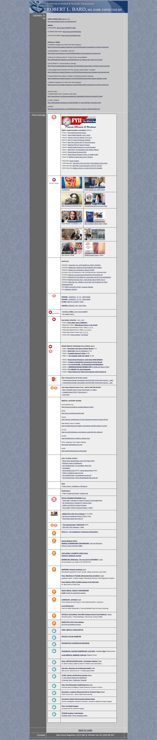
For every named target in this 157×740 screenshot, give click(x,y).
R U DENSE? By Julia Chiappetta (79, 369)
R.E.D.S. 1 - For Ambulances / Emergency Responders (80, 532)
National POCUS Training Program (79, 145)
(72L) (89, 516)
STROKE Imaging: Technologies (72, 713)
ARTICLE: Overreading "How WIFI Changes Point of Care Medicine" (84, 614)
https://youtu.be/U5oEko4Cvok (70, 35)
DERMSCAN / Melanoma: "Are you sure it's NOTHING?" (80, 559)
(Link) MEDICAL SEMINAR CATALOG (74, 655)
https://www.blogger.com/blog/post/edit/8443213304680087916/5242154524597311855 (75, 96)
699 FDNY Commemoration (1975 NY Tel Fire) (87, 166)
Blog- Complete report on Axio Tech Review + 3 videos (79, 390)
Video (104, 651)
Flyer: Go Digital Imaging (70, 706)
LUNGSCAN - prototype (70, 599)
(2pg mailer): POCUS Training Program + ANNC (77, 508)
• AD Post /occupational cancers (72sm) (74, 516)
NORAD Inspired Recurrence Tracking (81, 157)
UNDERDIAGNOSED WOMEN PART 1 (80, 367)
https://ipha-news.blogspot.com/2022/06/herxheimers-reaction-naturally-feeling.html (74, 109)
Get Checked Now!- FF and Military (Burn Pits (76, 466)
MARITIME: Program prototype (72, 569)
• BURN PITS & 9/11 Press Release (73, 514)
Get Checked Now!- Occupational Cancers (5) (76, 475)
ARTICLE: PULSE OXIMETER (71, 636)
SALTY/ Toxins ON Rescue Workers (79, 140)
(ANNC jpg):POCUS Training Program (74, 505)
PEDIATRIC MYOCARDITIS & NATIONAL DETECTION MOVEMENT (89, 277)
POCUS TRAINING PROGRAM (72, 498)
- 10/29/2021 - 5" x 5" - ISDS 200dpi (78, 299)
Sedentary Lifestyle (71, 289)
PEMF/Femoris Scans (94, 254)
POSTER (64, 297)
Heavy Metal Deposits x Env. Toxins (79, 135)
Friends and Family (73, 493)
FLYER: (64, 302)
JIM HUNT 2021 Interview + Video (73, 527)
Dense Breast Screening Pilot (77, 152)
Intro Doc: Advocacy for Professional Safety (76, 668)
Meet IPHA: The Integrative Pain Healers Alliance (83, 150)
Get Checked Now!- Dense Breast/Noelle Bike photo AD (80, 478)
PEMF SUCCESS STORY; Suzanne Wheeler (79, 287)
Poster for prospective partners (76, 593)
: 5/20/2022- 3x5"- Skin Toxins (76, 305)
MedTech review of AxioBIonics (72, 463)
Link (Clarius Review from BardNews (74, 678)
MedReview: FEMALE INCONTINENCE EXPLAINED (85, 267)
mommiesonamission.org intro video (95, 206)
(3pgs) (109, 614)
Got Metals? (66, 468)
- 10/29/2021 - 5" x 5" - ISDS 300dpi (78, 297)
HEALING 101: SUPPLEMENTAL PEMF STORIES (85, 265)
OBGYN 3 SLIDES (73, 302)
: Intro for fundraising (78, 351)
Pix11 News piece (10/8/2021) (77, 322)
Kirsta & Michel (75, 335)
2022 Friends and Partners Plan (72, 205)
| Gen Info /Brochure (82, 543)
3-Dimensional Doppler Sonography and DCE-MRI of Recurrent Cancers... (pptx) (87, 380)
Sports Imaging (74, 161)
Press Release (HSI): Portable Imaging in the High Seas (80, 582)
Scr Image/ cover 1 (68, 314)
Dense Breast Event (68, 470)
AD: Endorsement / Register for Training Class (76, 503)
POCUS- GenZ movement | (70, 546)
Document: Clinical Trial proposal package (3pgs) (78, 699)
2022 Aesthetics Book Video (94, 223)
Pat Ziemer (84, 335)
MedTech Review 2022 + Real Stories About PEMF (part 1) (86, 280)
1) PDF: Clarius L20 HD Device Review (74, 675)
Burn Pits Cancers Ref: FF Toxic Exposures (81, 142)
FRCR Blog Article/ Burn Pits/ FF (72, 519)
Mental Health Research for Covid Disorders (82, 147)
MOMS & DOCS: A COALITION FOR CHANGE (87, 168)
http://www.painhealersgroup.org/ (72, 444)
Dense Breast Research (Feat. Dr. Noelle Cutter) (83, 154)
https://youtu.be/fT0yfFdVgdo (72, 31)
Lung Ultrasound (67, 606)
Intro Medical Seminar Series (77, 133)
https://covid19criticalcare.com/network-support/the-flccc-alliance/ (82, 432)
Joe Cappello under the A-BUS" (79, 356)
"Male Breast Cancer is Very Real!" (86, 325)
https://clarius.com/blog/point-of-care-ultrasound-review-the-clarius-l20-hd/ (85, 419)
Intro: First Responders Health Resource (75, 685)
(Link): (64, 593)
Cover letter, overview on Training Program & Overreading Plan (82, 500)
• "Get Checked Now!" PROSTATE (73, 525)
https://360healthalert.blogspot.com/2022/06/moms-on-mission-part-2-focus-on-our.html (75, 60)
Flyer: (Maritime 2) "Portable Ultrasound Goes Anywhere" (81, 576)
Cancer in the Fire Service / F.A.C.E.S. (80, 137)
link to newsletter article (80, 715)
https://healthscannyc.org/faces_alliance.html (76, 438)
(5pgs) (84, 498)
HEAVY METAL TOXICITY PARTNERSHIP (75, 590)
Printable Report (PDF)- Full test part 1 (74, 392)
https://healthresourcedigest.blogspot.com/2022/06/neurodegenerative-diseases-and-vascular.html (78, 72)
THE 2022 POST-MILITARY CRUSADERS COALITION (90, 163)
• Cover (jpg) (65, 394)
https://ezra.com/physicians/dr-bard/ (73, 413)
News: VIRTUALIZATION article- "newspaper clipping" (80, 661)
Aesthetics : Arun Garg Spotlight (75, 312)
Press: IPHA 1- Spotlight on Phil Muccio (74, 486)
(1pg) (101, 559)
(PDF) (82, 302)
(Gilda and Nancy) (99, 367)
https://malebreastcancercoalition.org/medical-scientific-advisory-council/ (84, 426)
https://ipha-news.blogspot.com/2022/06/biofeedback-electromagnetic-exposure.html (74, 53)
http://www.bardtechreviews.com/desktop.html (62, 21)
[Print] (107, 367)
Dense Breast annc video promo (94, 190)
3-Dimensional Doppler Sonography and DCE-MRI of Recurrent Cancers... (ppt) (87, 383)
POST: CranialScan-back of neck (72, 473)
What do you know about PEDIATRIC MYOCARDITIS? (85, 275)
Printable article (66, 715)
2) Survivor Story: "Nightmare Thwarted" (74, 680)
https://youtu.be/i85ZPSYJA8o (66, 28)
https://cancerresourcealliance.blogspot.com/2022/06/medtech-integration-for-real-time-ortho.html (78, 47)
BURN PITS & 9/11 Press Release (73, 622)
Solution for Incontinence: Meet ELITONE (81, 270)
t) (81, 348)
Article (105, 224)
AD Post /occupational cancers (71, 624)
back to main (85, 730)
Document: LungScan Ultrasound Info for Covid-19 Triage (81, 692)
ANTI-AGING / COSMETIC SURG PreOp (75, 553)
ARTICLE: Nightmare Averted (71, 556)
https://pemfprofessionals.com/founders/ (74, 451)
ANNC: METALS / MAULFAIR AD (72, 630)
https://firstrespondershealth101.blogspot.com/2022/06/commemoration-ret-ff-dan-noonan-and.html (79, 66)
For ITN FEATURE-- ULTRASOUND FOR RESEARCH (85, 364)
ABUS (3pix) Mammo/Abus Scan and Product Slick (78, 461)
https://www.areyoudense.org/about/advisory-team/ (77, 407)
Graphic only (84, 493)
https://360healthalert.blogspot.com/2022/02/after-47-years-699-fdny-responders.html (74, 103)
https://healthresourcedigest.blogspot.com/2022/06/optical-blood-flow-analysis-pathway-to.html (77, 78)
